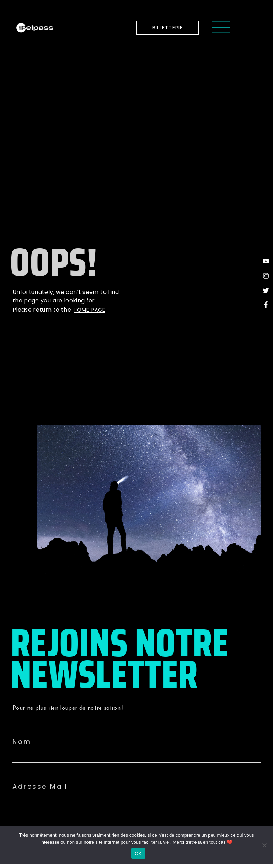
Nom (21, 741)
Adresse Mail (40, 786)
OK (138, 853)
